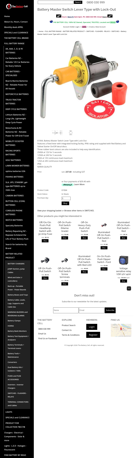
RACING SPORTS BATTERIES (13, 152)
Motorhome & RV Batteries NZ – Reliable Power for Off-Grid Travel (17, 132)
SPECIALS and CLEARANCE (16, 32)
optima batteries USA (15, 171)
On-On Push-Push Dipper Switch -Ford (104, 259)
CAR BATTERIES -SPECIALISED (13, 73)
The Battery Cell (84, 345)
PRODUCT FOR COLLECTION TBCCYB (15, 425)
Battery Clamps (14, 321)
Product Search (69, 325)
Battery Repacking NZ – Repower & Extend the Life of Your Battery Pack (17, 235)
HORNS (11, 326)
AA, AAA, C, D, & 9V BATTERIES (14, 50)
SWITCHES (115, 31)
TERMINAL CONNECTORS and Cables (18, 404)
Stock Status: (42, 194)
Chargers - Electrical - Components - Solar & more (14, 436)
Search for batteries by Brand (16, 246)
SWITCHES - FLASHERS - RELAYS (17, 395)
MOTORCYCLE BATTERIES (17, 94)
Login (92, 326)
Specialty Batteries (14, 225)
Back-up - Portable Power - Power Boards (17, 288)
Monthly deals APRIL (13, 27)
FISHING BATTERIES (14, 176)
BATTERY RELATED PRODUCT (14, 255)
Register (93, 334)
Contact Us (67, 330)
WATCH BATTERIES (14, 220)
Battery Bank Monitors (17, 331)
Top (129, 288)
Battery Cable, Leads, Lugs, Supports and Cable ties (16, 303)
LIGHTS (9, 412)
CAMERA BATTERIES (15, 195)
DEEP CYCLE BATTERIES (16, 109)
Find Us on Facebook (47, 338)
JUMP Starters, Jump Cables (16, 270)
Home (7, 16)
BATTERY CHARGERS (16, 264)
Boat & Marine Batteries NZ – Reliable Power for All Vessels (17, 85)
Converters (12, 362)
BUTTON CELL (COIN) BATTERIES (15, 203)
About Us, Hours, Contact (16, 21)
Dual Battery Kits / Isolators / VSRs (15, 369)
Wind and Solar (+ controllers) (15, 279)
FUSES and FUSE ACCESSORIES (14, 378)
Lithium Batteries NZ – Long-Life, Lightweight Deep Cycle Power (16, 118)
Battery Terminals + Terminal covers (16, 346)
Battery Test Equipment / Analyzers (18, 338)
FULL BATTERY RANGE (14, 43)
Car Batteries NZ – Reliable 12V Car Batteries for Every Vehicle (17, 62)
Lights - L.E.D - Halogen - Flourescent (15, 447)
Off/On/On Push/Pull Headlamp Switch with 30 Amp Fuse (45, 228)
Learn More (79, 184)
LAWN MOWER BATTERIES (17, 165)
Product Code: (43, 190)
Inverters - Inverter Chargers (15, 386)
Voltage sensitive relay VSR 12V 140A (123, 271)
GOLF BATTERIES (13, 160)
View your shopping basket (49, 210)
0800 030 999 (96, 2)
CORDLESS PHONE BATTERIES (14, 212)
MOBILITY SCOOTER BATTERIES (15, 143)
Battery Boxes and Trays (18, 295)
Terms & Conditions (71, 335)
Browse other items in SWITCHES (79, 210)
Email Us (42, 333)
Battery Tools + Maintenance (14, 355)
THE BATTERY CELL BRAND (16, 38)
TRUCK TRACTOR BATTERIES (13, 101)
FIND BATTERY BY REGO (15, 455)
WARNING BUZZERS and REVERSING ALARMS (18, 314)
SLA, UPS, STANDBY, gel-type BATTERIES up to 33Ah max (17, 186)
